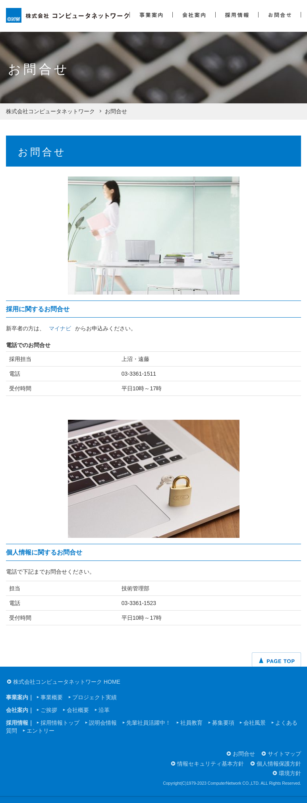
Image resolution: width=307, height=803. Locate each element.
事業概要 (52, 697)
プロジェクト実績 (94, 697)
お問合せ (244, 754)
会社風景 (254, 723)
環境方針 (290, 773)
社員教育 (191, 723)
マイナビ (60, 328)
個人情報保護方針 (279, 763)
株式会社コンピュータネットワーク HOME (66, 682)
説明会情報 (103, 723)
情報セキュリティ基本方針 (210, 763)
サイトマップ (284, 754)
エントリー (40, 730)
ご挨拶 (49, 710)
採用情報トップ (60, 723)
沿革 (104, 710)
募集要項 (223, 723)
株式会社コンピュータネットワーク (50, 111)
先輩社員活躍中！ (148, 723)
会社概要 (78, 710)
